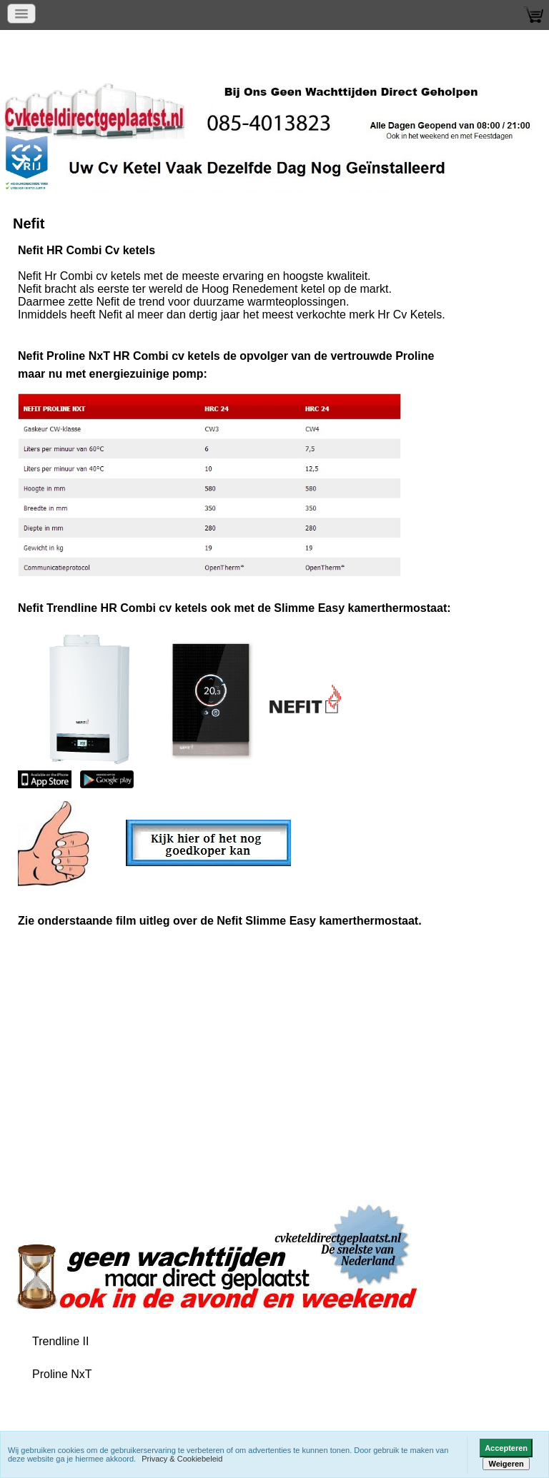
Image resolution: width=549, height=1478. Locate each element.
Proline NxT (62, 1374)
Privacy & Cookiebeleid (182, 1458)
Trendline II (60, 1341)
